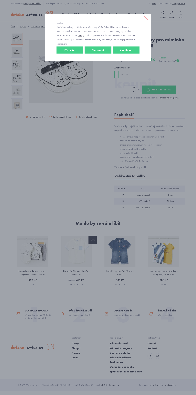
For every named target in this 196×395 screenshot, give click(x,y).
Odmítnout (126, 57)
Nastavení (98, 57)
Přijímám (69, 57)
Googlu (81, 42)
